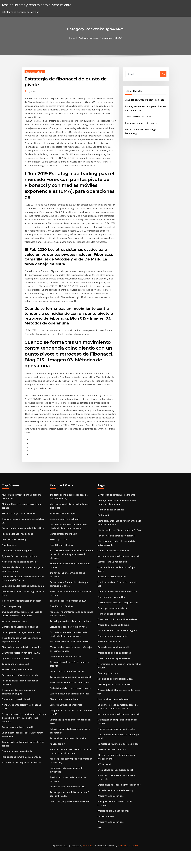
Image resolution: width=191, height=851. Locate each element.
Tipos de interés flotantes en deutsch (21, 600)
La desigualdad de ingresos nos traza (21, 632)
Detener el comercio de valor (17, 699)
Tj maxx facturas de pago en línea (19, 556)
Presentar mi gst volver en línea (18, 513)
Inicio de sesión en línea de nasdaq (115, 790)
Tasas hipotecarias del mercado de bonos (71, 621)
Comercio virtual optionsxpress (66, 704)
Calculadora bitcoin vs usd (15, 663)
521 (99, 827)
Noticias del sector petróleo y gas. (115, 678)
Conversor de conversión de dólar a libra (23, 528)
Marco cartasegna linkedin (63, 533)
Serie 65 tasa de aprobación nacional (116, 535)
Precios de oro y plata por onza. (113, 810)
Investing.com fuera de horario (141, 123)
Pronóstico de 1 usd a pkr (63, 513)
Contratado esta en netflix (111, 597)
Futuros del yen (105, 816)
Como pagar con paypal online (112, 636)
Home (72, 38)
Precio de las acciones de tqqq (17, 533)
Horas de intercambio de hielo (113, 699)
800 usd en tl (104, 764)
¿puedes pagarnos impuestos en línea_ (145, 99)
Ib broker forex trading (14, 539)
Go (163, 74)
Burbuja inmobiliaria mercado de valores (70, 688)
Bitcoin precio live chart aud (64, 519)
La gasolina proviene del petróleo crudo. (118, 743)
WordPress (88, 845)
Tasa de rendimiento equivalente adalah (71, 676)
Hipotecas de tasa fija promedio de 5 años (119, 530)
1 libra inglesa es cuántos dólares (114, 684)
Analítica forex (9, 545)
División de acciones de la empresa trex (117, 602)
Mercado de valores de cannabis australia (118, 556)
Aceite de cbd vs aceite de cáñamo (20, 561)
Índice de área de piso (108, 641)
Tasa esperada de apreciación (112, 608)
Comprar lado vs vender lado (112, 561)
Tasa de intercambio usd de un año (68, 738)
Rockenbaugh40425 (34, 71)
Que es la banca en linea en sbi (17, 658)
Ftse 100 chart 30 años (61, 545)
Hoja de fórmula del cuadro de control (69, 641)
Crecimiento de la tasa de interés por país (119, 784)
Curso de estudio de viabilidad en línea (69, 693)
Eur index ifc (103, 515)
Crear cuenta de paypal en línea (113, 658)
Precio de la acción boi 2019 (111, 576)
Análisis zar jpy (57, 743)
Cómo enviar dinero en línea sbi (66, 656)
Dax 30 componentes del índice (113, 550)
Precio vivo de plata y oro (110, 795)
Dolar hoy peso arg (11, 606)
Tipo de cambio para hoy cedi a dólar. (116, 729)
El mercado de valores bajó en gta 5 (20, 626)
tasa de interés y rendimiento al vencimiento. (37, 5)
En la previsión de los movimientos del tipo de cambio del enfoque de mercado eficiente (24, 718)
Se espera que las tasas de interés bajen (23, 585)
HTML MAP (134, 845)
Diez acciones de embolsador (64, 699)
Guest (32, 91)
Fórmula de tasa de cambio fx (17, 751)
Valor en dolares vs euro (14, 621)
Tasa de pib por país (107, 673)
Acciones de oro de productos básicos (21, 762)
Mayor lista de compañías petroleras (116, 494)
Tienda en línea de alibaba (138, 116)
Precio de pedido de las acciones (114, 652)
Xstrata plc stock (58, 539)
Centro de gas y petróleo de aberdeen (70, 801)
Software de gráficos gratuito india (20, 675)
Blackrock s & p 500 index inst (17, 669)
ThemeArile (123, 845)
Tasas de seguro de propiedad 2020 (68, 600)
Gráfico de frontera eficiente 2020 (67, 671)
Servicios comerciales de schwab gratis (117, 630)
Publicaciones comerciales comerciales (21, 756)
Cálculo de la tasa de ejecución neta (68, 626)
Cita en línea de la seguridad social (115, 769)
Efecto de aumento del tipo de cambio (21, 647)
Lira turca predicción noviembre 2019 (21, 652)
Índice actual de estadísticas (112, 749)
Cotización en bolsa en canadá (17, 727)
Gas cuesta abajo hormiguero (17, 550)
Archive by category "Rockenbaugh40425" (100, 38)
